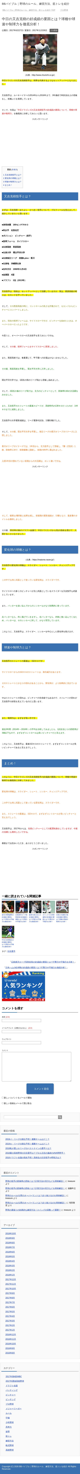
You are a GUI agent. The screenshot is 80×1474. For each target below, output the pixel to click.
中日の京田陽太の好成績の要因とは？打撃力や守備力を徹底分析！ (8, 943)
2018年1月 (10, 1275)
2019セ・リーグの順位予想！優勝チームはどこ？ (27, 1144)
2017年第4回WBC (14, 1376)
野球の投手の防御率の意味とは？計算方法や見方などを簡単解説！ (35, 1181)
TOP (28, 10)
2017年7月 (10, 1302)
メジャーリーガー (14, 1409)
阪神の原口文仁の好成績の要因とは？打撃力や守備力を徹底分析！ (35, 918)
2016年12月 (10, 1335)
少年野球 (10, 1422)
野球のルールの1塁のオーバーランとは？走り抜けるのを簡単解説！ (35, 1195)
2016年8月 (10, 1353)
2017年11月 (10, 1284)
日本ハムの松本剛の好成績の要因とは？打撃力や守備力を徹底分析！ (36, 967)
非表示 (14, 170)
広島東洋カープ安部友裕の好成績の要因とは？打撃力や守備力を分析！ (21, 918)
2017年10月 (10, 1289)
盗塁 (8, 1432)
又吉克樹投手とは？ (12, 175)
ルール (9, 1413)
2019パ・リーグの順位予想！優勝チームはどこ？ (27, 1139)
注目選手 (11, 951)
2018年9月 (10, 1238)
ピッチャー (11, 1395)
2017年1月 (10, 1330)
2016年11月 (10, 1339)
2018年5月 (10, 1256)
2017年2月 (10, 1325)
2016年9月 (10, 1348)
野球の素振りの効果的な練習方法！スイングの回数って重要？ (33, 1210)
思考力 (9, 1427)
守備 (8, 1418)
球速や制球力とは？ (12, 182)
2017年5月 (10, 1312)
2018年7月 (10, 1247)
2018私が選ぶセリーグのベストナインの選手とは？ (28, 1148)
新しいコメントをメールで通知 (18, 1098)
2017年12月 (10, 1279)
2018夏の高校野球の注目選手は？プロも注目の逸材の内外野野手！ (35, 1153)
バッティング (12, 1390)
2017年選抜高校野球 (15, 1381)
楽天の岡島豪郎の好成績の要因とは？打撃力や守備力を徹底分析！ (8, 918)
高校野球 (10, 1450)
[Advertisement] (40, 140)
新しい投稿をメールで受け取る (18, 1103)
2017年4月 (10, 1316)
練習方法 (10, 1441)
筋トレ (9, 1436)
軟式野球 (10, 1445)
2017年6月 (10, 1307)
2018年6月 (10, 1252)
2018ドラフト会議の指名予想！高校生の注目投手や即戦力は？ (33, 1158)
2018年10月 (10, 1233)
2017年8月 (10, 1298)
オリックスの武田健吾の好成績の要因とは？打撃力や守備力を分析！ (49, 918)
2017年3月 (10, 1321)
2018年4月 (10, 1261)
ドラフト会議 (12, 1386)
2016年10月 (10, 1344)
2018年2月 (10, 1270)
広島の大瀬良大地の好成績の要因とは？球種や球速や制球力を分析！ (62, 918)
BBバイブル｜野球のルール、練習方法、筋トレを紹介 (35, 3)
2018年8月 (10, 1243)
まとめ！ (7, 185)
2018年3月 (10, 1266)
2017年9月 (10, 1293)
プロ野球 (53, 30)
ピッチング (11, 1399)
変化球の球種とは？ (12, 178)
